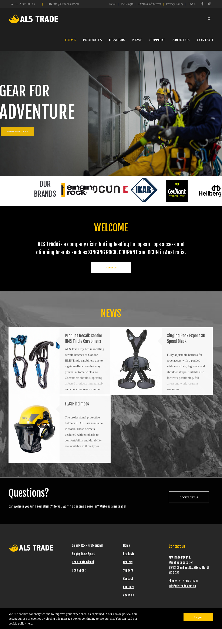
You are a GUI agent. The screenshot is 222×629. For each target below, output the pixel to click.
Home (126, 545)
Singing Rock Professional (87, 545)
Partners (128, 587)
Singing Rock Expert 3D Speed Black (186, 387)
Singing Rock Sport (83, 554)
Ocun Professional (83, 562)
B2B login (127, 4)
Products (128, 554)
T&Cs (191, 4)
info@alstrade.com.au (64, 4)
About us (111, 267)
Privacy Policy (174, 4)
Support (128, 570)
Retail (112, 4)
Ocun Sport (79, 570)
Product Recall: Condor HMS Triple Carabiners (83, 387)
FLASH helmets (77, 453)
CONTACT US (188, 519)
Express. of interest (149, 4)
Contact (128, 578)
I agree (198, 617)
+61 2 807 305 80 (24, 4)
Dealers (127, 562)
